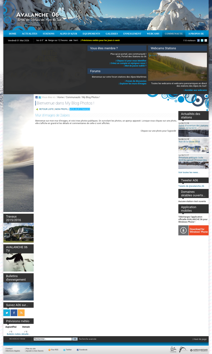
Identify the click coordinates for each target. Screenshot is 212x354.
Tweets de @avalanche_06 (191, 186)
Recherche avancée (87, 339)
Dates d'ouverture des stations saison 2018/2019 (193, 126)
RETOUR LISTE (46, 109)
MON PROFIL (61, 109)
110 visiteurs (189, 40)
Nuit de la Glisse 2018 (189, 141)
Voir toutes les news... (189, 172)
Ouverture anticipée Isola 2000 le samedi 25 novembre (193, 158)
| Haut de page (200, 339)
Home (60, 97)
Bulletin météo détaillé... (18, 334)
